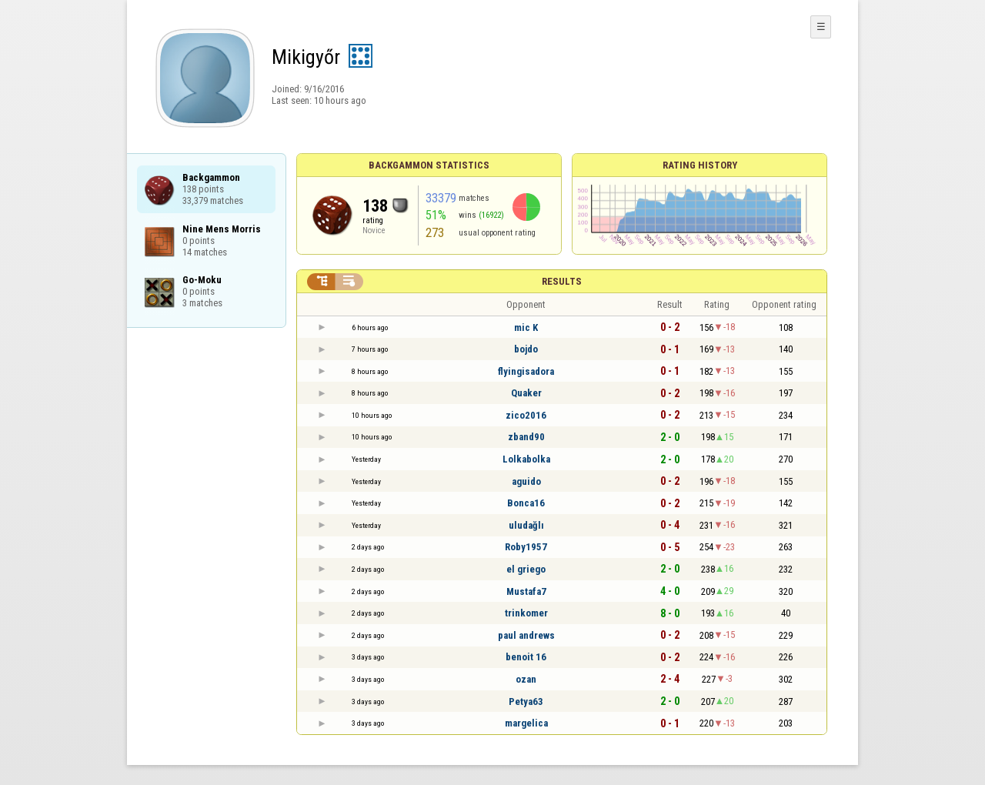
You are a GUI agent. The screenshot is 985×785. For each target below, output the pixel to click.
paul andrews (526, 635)
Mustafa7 (526, 591)
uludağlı (526, 525)
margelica (526, 723)
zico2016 (526, 415)
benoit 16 (526, 657)
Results (562, 281)
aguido (526, 481)
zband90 (526, 437)
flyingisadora (526, 371)
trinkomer (526, 613)
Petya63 (526, 701)
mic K (526, 327)
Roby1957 (526, 547)
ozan (526, 679)
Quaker (526, 393)
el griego (526, 569)
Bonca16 (526, 503)
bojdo (526, 349)
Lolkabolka (526, 459)
